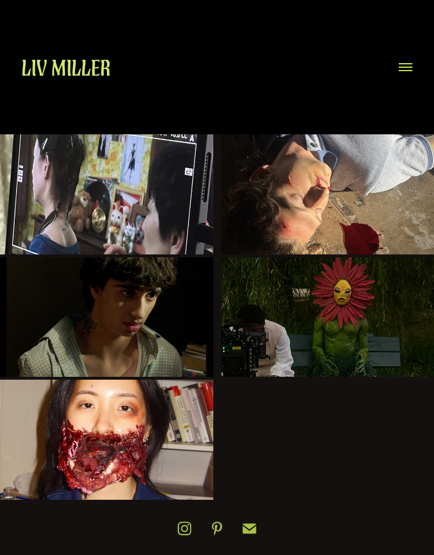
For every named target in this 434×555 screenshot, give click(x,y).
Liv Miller (66, 68)
